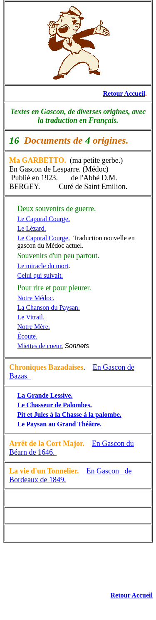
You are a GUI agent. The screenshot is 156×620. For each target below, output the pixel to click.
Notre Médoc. (35, 297)
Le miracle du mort (43, 265)
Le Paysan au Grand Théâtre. (59, 424)
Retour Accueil (124, 93)
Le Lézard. (31, 228)
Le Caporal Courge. (43, 238)
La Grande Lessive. (45, 395)
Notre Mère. (33, 326)
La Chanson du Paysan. (48, 307)
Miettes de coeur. (40, 345)
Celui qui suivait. (40, 275)
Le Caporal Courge (42, 218)
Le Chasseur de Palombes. (54, 404)
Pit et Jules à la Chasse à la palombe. (69, 414)
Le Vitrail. (31, 317)
